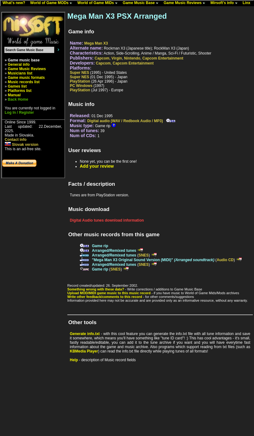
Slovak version (21, 144)
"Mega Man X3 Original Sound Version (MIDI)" (153, 260)
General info (19, 64)
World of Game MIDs (99, 3)
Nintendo (132, 58)
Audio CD (225, 260)
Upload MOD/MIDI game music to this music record (109, 293)
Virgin (117, 58)
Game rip (100, 246)
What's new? (15, 3)
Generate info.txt (85, 334)
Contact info (15, 139)
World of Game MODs (52, 3)
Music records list (24, 82)
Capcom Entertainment (162, 58)
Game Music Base (142, 3)
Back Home (18, 99)
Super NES (79, 72)
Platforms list (19, 91)
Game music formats (26, 77)
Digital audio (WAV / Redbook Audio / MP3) (125, 121)
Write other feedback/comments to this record (104, 297)
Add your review (97, 166)
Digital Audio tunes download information (107, 220)
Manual (14, 95)
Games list (17, 86)
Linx (248, 3)
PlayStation (80, 81)
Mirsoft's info (225, 3)
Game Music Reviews (185, 3)
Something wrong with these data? (95, 289)
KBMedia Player (84, 351)
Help (74, 360)
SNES (143, 255)
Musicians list (20, 73)
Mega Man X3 (96, 43)
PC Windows (81, 86)
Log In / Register (19, 112)
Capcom (102, 58)
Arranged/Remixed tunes (114, 250)
